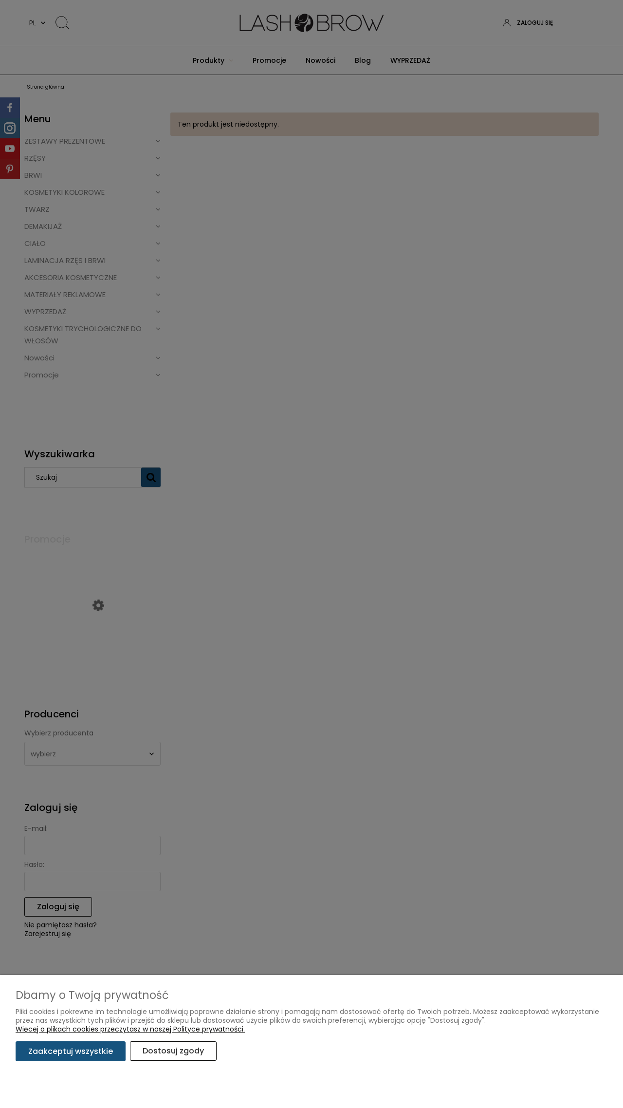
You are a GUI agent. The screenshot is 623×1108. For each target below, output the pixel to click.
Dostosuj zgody (173, 1051)
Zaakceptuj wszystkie (70, 1051)
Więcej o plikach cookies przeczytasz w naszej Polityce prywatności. (130, 1029)
